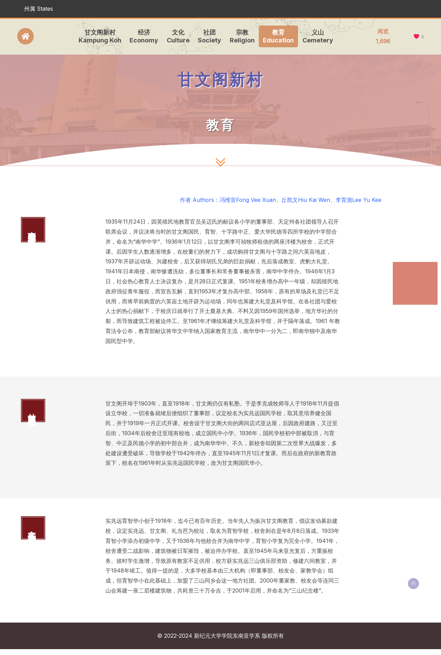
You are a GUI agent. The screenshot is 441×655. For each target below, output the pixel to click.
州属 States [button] (38, 8)
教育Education (276, 36)
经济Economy (142, 36)
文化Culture (176, 36)
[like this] (416, 36)
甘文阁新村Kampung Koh (98, 36)
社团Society (207, 36)
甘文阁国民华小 (413, 291)
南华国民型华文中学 (413, 271)
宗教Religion (240, 36)
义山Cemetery (316, 36)
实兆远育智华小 (413, 311)
